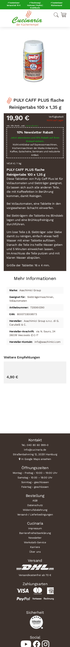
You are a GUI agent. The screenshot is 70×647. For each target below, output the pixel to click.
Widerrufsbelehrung (35, 509)
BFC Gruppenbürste (19, 409)
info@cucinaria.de (35, 449)
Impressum (35, 528)
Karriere (35, 547)
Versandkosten (32, 126)
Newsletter (35, 537)
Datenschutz (35, 505)
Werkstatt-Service (35, 542)
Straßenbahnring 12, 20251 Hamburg (35, 454)
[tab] (35, 277)
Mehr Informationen (35, 278)
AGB (35, 500)
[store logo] (27, 18)
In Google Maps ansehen (36, 458)
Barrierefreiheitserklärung (35, 533)
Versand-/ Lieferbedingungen (35, 514)
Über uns (35, 551)
